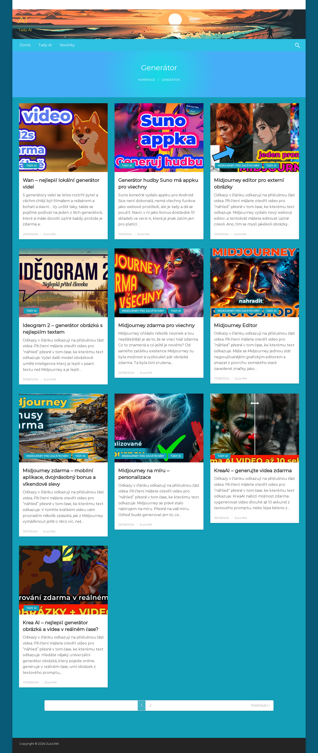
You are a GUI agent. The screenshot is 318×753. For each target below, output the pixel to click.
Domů (25, 45)
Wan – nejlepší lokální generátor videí (61, 183)
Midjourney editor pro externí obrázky (249, 183)
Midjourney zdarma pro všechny (156, 325)
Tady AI (45, 45)
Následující (259, 705)
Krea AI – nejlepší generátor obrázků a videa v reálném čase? (60, 626)
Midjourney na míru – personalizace (143, 474)
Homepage (146, 79)
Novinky (67, 45)
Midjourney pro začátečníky (239, 165)
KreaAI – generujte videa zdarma (253, 470)
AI (22, 19)
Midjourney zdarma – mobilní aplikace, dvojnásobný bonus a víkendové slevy (59, 477)
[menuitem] (25, 45)
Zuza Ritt (49, 234)
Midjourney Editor (235, 325)
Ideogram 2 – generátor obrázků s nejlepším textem (62, 328)
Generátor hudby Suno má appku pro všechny (158, 183)
